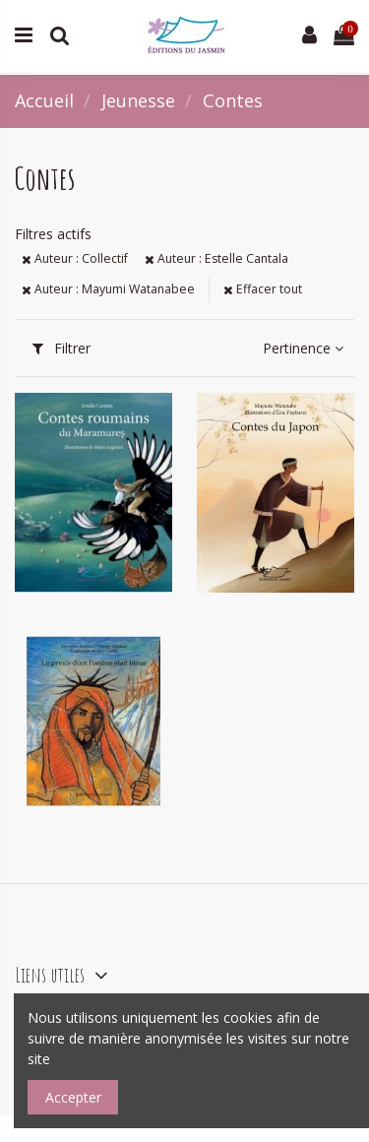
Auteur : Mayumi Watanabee (108, 289)
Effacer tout (262, 289)
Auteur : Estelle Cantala (216, 258)
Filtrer (61, 348)
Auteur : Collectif (75, 258)
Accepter (73, 1097)
